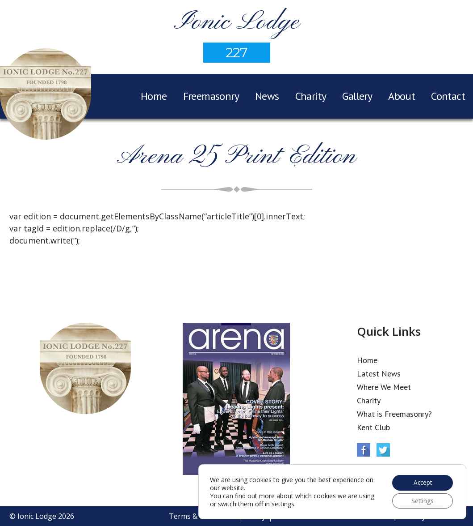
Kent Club (373, 427)
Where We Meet (384, 387)
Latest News (379, 373)
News (267, 96)
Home (154, 96)
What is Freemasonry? (394, 414)
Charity (310, 96)
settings (300, 503)
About (401, 96)
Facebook (363, 450)
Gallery (357, 96)
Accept (421, 481)
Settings (421, 500)
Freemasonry (211, 96)
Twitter (383, 450)
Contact (448, 96)
